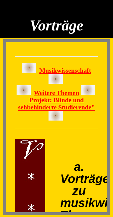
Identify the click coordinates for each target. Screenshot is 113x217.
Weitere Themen (56, 92)
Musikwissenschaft (65, 70)
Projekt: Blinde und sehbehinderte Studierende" (56, 103)
